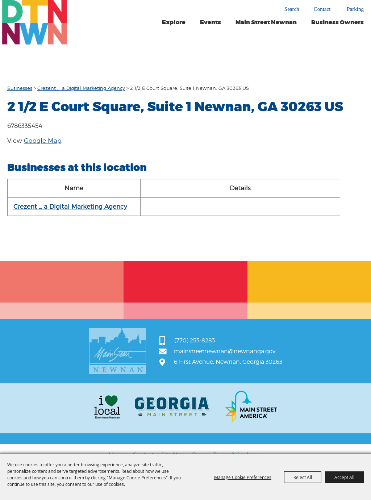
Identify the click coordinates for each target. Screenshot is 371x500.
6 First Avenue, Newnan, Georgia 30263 (228, 361)
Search (291, 9)
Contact (322, 9)
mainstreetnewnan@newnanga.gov (224, 351)
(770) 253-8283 (194, 340)
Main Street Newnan (266, 22)
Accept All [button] (344, 477)
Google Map (42, 140)
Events (210, 22)
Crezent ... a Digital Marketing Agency (81, 88)
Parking (355, 9)
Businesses (19, 88)
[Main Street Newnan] (34, 22)
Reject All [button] (302, 477)
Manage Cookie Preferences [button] (242, 477)
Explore (174, 22)
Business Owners (337, 22)
